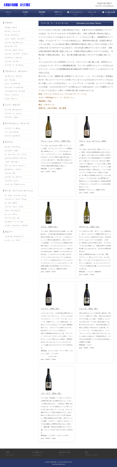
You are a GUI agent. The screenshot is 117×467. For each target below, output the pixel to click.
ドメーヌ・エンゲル (12, 61)
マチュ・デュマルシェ (12, 210)
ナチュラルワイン (75, 13)
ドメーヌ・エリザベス (12, 135)
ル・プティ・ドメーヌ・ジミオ (15, 195)
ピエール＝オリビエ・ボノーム (15, 158)
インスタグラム (37, 454)
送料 (86, 452)
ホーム (8, 13)
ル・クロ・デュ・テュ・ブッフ (15, 154)
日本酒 (25, 13)
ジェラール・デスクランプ (14, 236)
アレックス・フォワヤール (14, 87)
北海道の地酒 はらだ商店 (56, 461)
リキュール (92, 13)
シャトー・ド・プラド (12, 240)
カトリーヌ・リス (11, 46)
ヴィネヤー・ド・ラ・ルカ (14, 221)
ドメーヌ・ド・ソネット (13, 113)
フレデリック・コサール (13, 76)
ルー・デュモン (10, 79)
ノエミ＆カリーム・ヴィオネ (15, 91)
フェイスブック (11, 454)
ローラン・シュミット (12, 31)
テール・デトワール (12, 34)
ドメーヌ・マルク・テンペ (14, 50)
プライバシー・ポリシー (93, 454)
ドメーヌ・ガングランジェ (14, 42)
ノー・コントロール (12, 131)
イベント (62, 454)
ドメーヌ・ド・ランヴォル (14, 65)
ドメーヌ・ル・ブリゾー (13, 176)
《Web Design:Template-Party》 (58, 463)
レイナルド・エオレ (12, 150)
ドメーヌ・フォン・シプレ (14, 206)
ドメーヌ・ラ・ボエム (12, 128)
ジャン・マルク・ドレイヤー (15, 38)
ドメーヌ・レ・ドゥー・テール (15, 199)
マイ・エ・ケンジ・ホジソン (15, 165)
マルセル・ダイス (11, 27)
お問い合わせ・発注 (65, 452)
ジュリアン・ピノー (12, 180)
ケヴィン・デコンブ (12, 94)
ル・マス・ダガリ (11, 202)
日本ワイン (58, 13)
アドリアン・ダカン (12, 117)
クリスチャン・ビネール (13, 57)
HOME (8, 452)
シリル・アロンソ (11, 98)
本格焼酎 (41, 13)
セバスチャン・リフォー (13, 169)
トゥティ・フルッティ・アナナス (16, 225)
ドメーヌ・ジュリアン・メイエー (16, 53)
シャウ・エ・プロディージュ (15, 184)
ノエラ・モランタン (12, 161)
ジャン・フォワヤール (12, 83)
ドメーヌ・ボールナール (13, 109)
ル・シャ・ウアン (11, 214)
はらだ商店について (38, 452)
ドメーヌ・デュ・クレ (12, 217)
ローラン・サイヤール (12, 146)
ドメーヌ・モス (10, 173)
